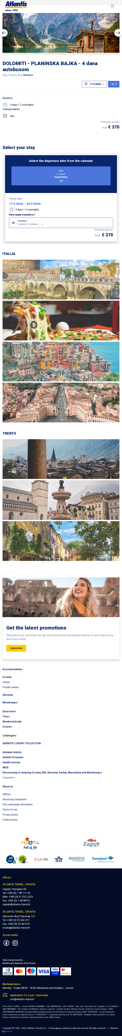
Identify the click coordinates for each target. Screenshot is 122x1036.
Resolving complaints (15, 799)
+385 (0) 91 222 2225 (21, 896)
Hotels (6, 682)
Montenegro (10, 702)
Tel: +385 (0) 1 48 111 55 (16, 892)
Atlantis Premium (13, 757)
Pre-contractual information (18, 804)
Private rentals (11, 687)
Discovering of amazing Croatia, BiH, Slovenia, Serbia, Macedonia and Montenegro (52, 772)
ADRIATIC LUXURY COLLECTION (22, 743)
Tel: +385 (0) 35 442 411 (16, 920)
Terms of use (10, 809)
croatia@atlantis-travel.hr (16, 927)
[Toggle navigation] (112, 6)
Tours (6, 716)
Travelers (22, 221)
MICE (6, 767)
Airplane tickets (12, 752)
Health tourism (11, 762)
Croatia (7, 677)
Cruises (7, 726)
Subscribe (16, 648)
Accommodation (12, 669)
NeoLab (9, 1031)
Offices (6, 794)
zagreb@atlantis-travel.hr (16, 904)
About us (8, 786)
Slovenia (8, 694)
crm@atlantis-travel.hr (22, 999)
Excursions (9, 711)
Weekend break (12, 721)
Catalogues (9, 735)
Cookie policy (10, 819)
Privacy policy (10, 814)
